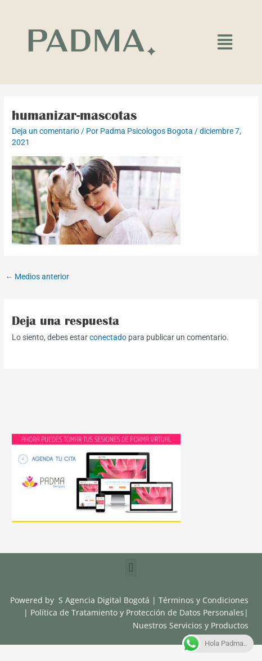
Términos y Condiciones (204, 600)
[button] (224, 42)
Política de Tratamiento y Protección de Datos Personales (137, 612)
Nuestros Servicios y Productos (191, 625)
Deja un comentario (45, 130)
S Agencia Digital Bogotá (104, 600)
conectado (108, 337)
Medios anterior (37, 276)
